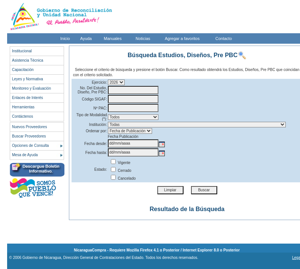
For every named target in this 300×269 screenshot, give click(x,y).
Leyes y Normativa (27, 79)
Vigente (121, 163)
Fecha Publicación (123, 136)
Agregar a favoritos (182, 38)
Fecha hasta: (96, 153)
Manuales (113, 38)
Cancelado (123, 178)
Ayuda (86, 38)
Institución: (98, 125)
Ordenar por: (96, 131)
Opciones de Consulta (30, 145)
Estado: (100, 169)
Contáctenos (22, 116)
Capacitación (23, 70)
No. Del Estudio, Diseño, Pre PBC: (92, 90)
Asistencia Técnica (27, 60)
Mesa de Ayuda (25, 155)
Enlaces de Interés (27, 98)
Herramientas (23, 107)
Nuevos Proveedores (29, 127)
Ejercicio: (99, 82)
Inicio (65, 38)
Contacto (223, 38)
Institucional (22, 51)
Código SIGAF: (94, 99)
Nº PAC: (100, 108)
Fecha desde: (95, 144)
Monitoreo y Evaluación (31, 88)
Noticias (143, 38)
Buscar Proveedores (29, 136)
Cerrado (121, 170)
